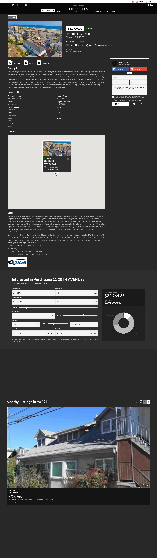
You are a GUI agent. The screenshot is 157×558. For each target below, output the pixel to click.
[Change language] (133, 1)
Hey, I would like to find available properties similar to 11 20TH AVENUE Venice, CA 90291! (129, 90)
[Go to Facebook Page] (149, 5)
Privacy (140, 100)
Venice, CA (72, 37)
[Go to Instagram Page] (152, 5)
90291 (82, 37)
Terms (136, 100)
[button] (120, 104)
